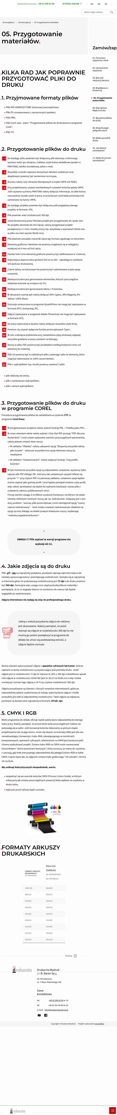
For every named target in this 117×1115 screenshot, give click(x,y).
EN (92, 4)
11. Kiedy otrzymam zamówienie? (102, 159)
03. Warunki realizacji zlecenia (101, 79)
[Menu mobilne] (112, 1110)
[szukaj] (112, 12)
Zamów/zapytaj (24, 22)
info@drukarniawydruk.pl (56, 1010)
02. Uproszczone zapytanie (100, 69)
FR (106, 4)
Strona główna (8, 22)
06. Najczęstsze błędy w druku (100, 109)
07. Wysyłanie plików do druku (102, 119)
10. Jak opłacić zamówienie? (99, 149)
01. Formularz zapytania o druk (100, 59)
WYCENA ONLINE (70, 3)
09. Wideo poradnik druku (101, 139)
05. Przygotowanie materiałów (102, 99)
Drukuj (72, 956)
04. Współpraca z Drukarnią (100, 89)
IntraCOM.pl (99, 1024)
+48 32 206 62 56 (56, 1000)
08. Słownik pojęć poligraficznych (101, 129)
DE (99, 4)
